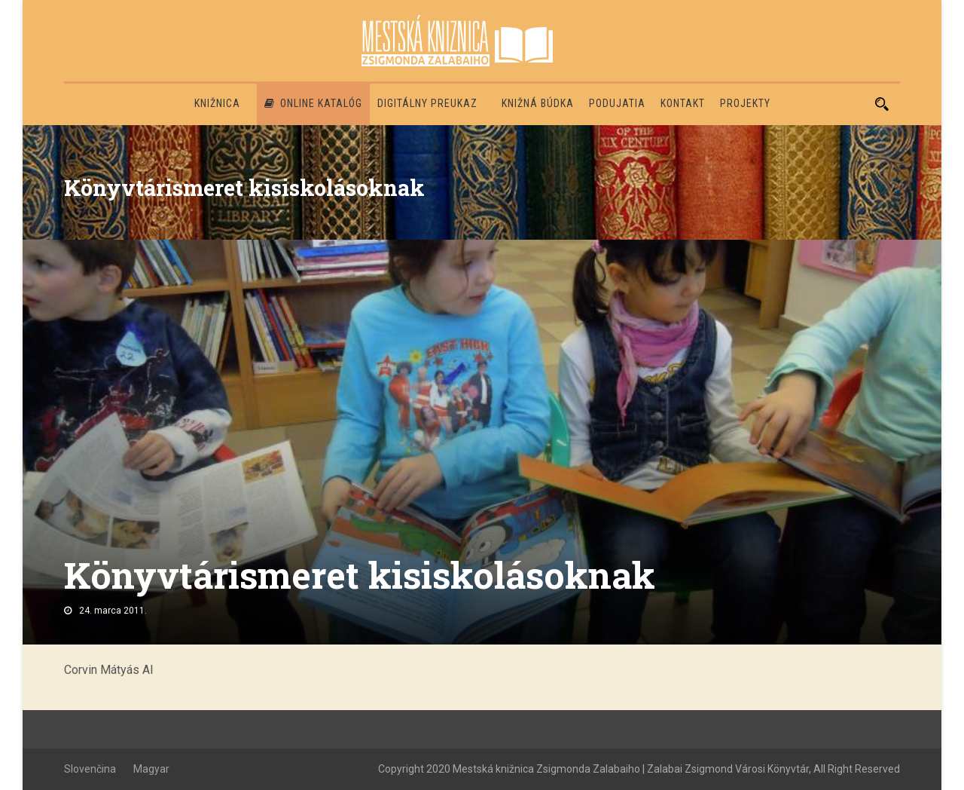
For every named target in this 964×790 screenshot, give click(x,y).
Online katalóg (313, 103)
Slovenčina (90, 769)
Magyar (151, 769)
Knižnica (217, 103)
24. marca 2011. (113, 610)
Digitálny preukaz (427, 103)
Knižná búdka (538, 103)
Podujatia (617, 103)
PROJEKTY (745, 103)
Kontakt (682, 103)
